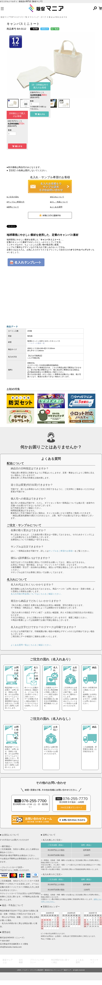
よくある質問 (80, 965)
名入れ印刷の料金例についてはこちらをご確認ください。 (37, 598)
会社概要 (21, 965)
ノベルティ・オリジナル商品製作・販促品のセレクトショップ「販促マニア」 (47, 974)
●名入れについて (57, 197)
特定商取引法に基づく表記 (60, 965)
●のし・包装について (59, 202)
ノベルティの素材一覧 (36, 343)
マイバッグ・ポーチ (37, 17)
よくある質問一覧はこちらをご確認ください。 (32, 649)
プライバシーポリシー (37, 965)
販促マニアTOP (7, 17)
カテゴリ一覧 (21, 17)
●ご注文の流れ (13, 197)
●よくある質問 (56, 207)
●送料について (13, 207)
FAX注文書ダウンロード (71, 812)
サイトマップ (94, 965)
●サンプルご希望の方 (15, 202)
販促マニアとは (8, 965)
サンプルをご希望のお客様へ (62, 555)
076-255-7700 (30, 805)
